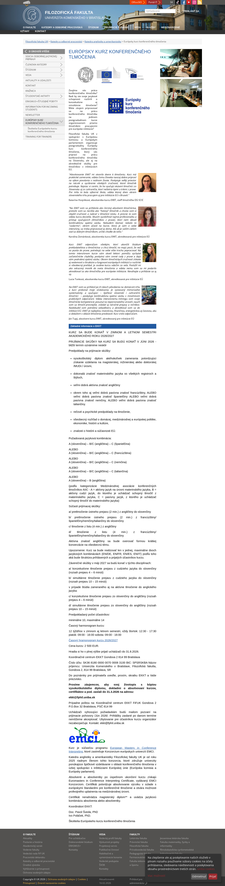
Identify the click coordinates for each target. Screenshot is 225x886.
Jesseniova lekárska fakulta (174, 838)
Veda (137, 27)
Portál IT (152, 2)
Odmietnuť (199, 876)
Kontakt (40, 31)
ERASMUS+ (75, 845)
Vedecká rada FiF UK (34, 853)
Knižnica (31, 91)
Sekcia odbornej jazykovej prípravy (41, 58)
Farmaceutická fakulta (141, 857)
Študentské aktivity (38, 96)
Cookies (82, 879)
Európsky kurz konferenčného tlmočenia (42, 121)
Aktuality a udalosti (38, 80)
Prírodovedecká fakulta (142, 849)
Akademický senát (32, 845)
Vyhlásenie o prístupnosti (36, 868)
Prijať (212, 876)
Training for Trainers (39, 136)
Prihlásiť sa (191, 11)
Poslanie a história (32, 842)
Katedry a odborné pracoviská (62, 27)
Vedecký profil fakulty (110, 838)
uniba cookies (206, 869)
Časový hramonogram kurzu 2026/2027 (93, 640)
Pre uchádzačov (77, 838)
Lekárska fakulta (138, 838)
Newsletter (33, 115)
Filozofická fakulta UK (37, 41)
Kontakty (73, 849)
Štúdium (93, 27)
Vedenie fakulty (31, 849)
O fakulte (29, 27)
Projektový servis (108, 845)
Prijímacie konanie (116, 27)
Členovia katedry (36, 64)
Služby (151, 27)
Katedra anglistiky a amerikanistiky (103, 41)
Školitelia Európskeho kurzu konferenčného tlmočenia (42, 130)
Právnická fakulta (139, 842)
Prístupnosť (29, 883)
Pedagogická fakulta (140, 853)
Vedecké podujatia (109, 861)
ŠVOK (102, 865)
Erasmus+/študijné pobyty (42, 101)
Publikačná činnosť (109, 849)
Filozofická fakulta (139, 845)
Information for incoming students (42, 108)
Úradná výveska (31, 865)
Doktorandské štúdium (81, 842)
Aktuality (27, 838)
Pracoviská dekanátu (34, 857)
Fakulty (135, 834)
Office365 (137, 2)
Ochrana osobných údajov (36, 872)
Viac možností (156, 875)
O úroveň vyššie (39, 51)
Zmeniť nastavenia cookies (52, 883)
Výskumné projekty (109, 842)
